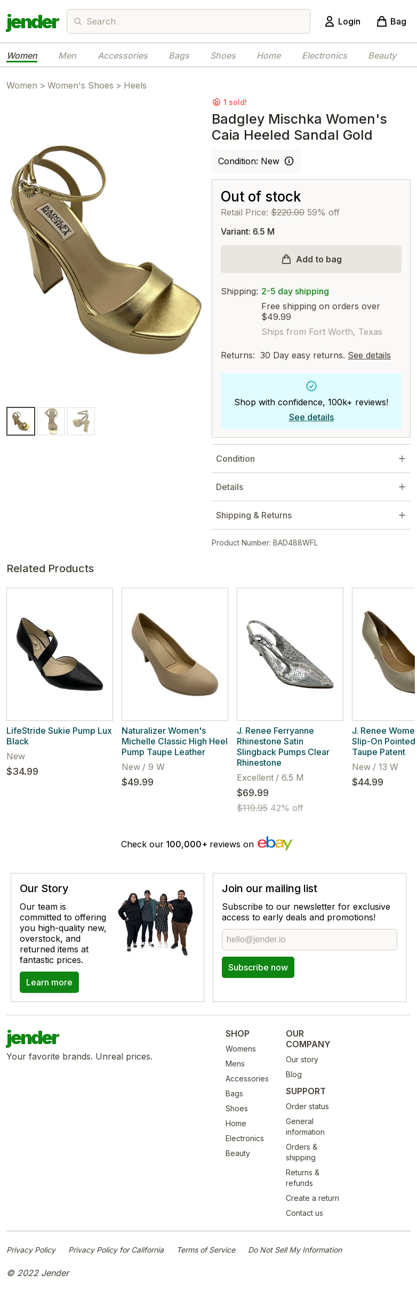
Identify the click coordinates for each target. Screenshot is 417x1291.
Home (268, 55)
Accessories (123, 55)
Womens (241, 1048)
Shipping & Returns (254, 515)
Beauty (382, 55)
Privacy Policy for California (116, 1249)
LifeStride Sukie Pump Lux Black (59, 736)
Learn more (49, 982)
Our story (302, 1059)
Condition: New (248, 161)
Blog (294, 1074)
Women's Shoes (80, 85)
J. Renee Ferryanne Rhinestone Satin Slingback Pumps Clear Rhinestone (283, 746)
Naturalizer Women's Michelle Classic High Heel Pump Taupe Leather (175, 741)
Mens (235, 1063)
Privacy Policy (30, 1249)
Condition (235, 458)
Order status (307, 1106)
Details (229, 487)
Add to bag (319, 259)
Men (67, 55)
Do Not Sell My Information (295, 1249)
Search (101, 21)
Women (21, 55)
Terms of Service (206, 1249)
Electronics (324, 55)
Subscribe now (258, 967)
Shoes (223, 55)
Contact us (304, 1212)
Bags (179, 55)
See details (369, 355)
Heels (135, 85)
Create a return (312, 1197)
